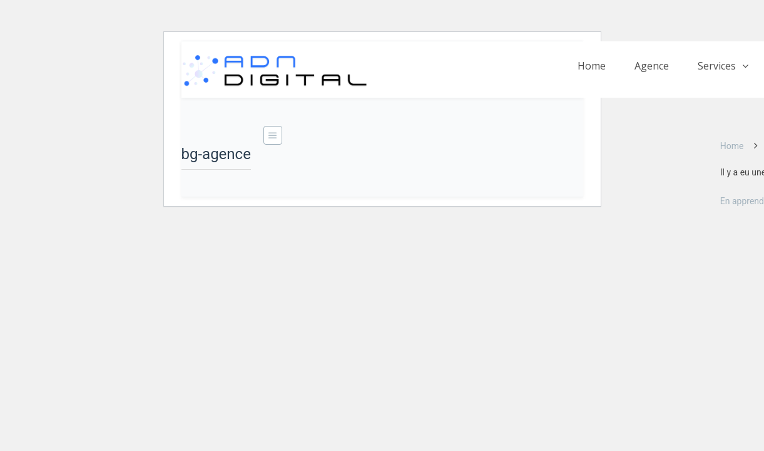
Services (717, 66)
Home (592, 66)
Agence (651, 66)
